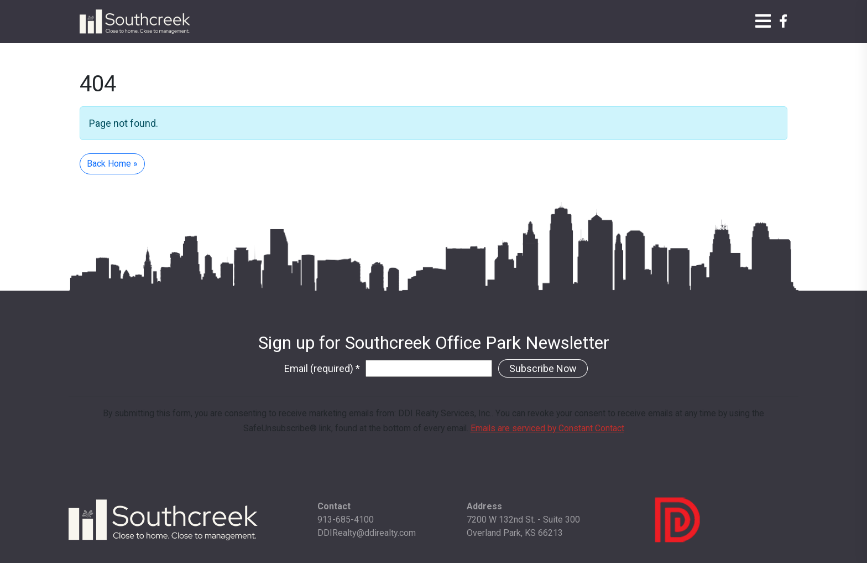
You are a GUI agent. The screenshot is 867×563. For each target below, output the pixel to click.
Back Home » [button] (112, 163)
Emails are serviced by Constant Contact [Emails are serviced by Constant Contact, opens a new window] (547, 428)
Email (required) (322, 368)
